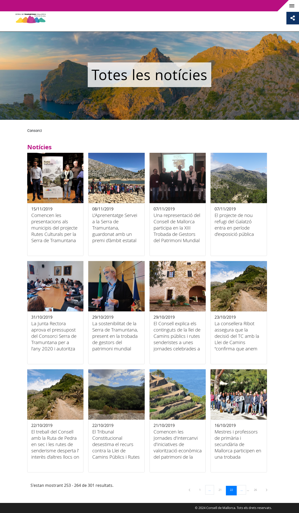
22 (233, 490)
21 (221, 490)
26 (257, 490)
